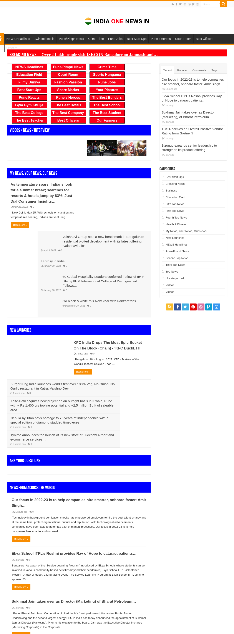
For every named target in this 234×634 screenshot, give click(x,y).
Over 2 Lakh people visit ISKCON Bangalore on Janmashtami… (83, 52)
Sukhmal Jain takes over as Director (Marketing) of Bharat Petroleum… (74, 528)
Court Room (183, 39)
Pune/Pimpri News (71, 39)
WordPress (191, 627)
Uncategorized (175, 273)
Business (171, 185)
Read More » (20, 224)
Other (10, 48)
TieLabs (222, 627)
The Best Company (68, 113)
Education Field (29, 74)
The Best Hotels (68, 105)
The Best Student (107, 113)
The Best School (107, 105)
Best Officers (204, 39)
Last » (84, 576)
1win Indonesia (44, 39)
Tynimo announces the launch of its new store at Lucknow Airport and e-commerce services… (114, 366)
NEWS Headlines (18, 39)
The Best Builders (107, 97)
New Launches (20, 291)
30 (66, 576)
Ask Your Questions (25, 387)
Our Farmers (106, 120)
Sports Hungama (107, 74)
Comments (199, 70)
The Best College (29, 113)
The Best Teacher (29, 120)
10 (50, 576)
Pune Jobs (115, 39)
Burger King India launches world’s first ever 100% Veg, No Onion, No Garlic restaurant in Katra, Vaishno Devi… (42, 349)
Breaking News (175, 178)
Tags (214, 70)
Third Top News (175, 259)
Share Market (68, 90)
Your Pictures (107, 90)
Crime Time (96, 39)
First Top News (175, 205)
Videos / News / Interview (30, 130)
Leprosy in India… (96, 217)
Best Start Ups (136, 39)
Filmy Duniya (29, 82)
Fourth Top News (176, 212)
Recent (167, 70)
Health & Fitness (176, 219)
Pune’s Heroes (161, 39)
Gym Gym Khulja (29, 105)
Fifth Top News (175, 199)
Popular (182, 70)
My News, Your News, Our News (33, 173)
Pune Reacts (29, 97)
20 (58, 576)
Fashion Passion (68, 82)
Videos (170, 280)
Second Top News (177, 253)
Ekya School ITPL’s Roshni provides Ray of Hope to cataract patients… (74, 480)
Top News (172, 266)
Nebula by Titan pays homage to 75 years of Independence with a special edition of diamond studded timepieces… (41, 366)
